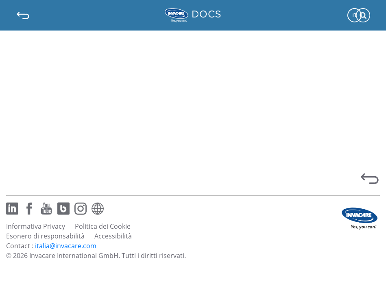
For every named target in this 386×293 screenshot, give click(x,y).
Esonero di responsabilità (45, 236)
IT (354, 15)
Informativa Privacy (35, 226)
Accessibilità (113, 236)
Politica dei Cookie (103, 226)
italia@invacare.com (65, 245)
